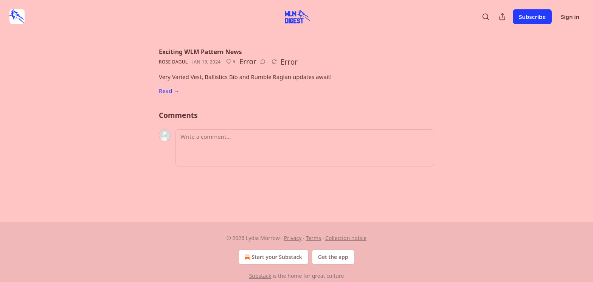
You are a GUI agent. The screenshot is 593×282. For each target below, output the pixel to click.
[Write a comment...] (304, 147)
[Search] (485, 16)
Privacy (293, 238)
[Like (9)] (231, 61)
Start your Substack (272, 257)
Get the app (333, 256)
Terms (313, 238)
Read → (169, 91)
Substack (260, 275)
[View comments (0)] (263, 61)
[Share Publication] (502, 16)
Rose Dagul (173, 62)
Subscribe (532, 16)
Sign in (570, 16)
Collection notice (345, 238)
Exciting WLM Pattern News (200, 52)
